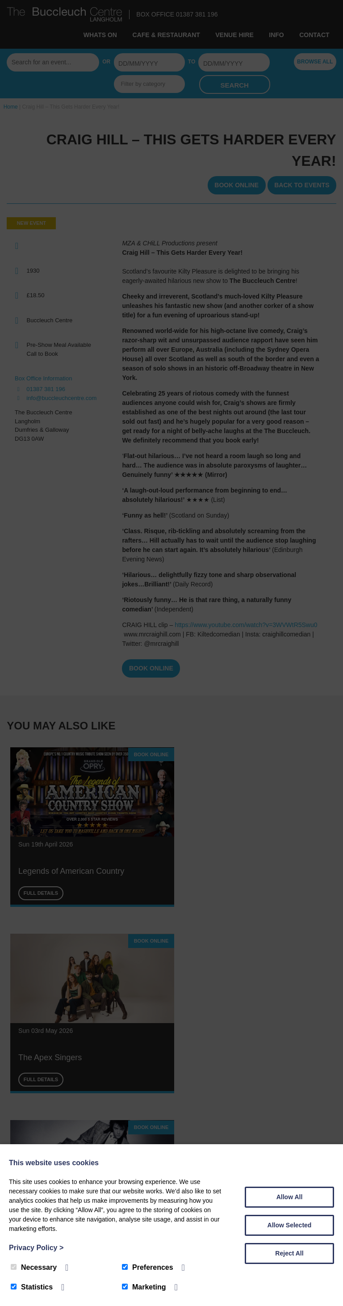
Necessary (34, 1267)
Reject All (289, 1253)
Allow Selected (290, 1225)
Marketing (144, 1287)
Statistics (32, 1287)
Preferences (147, 1267)
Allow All (289, 1197)
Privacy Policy (36, 1247)
